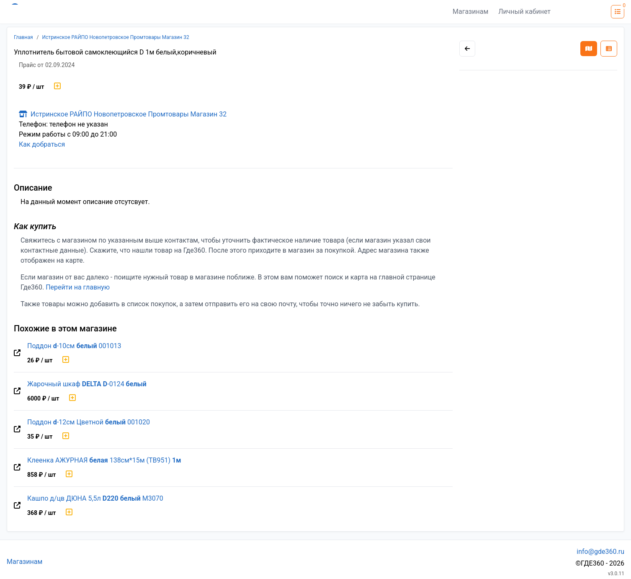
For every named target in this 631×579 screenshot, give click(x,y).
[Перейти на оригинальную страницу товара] (17, 353)
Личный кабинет (524, 12)
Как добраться (42, 144)
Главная (23, 37)
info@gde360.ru (600, 552)
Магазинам (470, 12)
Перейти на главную (78, 287)
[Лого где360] (89, 11)
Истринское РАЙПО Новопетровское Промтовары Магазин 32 (115, 37)
